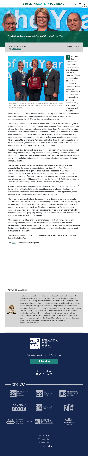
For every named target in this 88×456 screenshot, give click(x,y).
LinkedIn (36, 374)
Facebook (40, 374)
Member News (73, 46)
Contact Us (44, 442)
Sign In (84, 3)
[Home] (43, 3)
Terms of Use (44, 439)
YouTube (47, 374)
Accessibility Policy (44, 446)
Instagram (51, 374)
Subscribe (44, 361)
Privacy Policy (44, 436)
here (13, 243)
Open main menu (3, 3)
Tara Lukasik (16, 49)
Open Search (80, 3)
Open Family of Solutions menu (75, 3)
